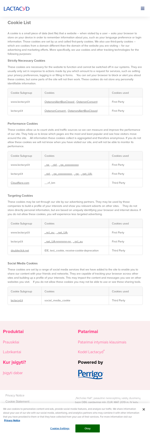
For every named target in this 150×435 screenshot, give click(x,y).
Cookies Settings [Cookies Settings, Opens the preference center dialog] (59, 431)
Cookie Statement (17, 401)
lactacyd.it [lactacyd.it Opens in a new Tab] (17, 300)
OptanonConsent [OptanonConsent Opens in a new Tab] (86, 102)
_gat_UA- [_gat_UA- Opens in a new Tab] (86, 174)
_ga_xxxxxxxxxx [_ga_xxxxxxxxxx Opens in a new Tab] (69, 165)
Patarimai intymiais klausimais (102, 342)
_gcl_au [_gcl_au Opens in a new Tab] (50, 232)
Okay (88, 431)
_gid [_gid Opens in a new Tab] (54, 165)
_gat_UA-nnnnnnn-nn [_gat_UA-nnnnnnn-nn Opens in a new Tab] (58, 241)
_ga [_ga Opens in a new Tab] (47, 165)
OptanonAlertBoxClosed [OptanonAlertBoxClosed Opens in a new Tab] (60, 102)
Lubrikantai (12, 351)
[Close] (143, 412)
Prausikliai (11, 342)
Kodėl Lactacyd (90, 351)
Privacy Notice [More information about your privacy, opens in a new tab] (12, 423)
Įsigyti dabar (13, 372)
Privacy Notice (14, 395)
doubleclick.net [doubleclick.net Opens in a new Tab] (20, 250)
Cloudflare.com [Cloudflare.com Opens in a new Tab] (20, 183)
